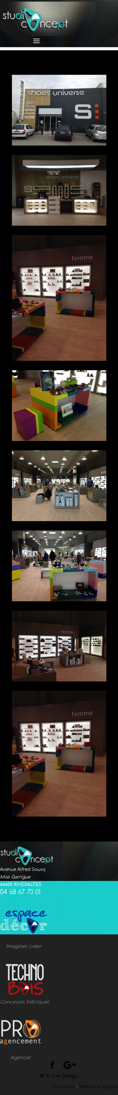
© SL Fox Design (59, 1076)
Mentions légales (98, 1086)
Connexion (63, 1086)
